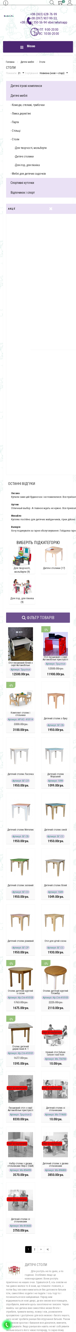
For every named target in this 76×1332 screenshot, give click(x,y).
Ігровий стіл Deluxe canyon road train (55, 1053)
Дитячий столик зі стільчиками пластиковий (20, 1221)
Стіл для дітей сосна (55, 941)
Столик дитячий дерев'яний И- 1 (20, 1047)
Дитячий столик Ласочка (20, 774)
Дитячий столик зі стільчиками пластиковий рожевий (55, 1110)
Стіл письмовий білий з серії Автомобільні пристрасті (21, 665)
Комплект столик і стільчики (20, 714)
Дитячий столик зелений (20, 885)
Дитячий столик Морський (55, 775)
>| (47, 1249)
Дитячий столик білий (55, 885)
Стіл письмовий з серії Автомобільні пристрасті (55, 658)
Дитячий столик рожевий (20, 941)
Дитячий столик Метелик (20, 829)
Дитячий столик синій (55, 829)
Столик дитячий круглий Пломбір (55, 992)
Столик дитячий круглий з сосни (20, 992)
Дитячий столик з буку (55, 718)
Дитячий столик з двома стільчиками (55, 1164)
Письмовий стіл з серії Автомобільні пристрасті (20, 1109)
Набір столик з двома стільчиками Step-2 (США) (20, 1164)
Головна (10, 62)
